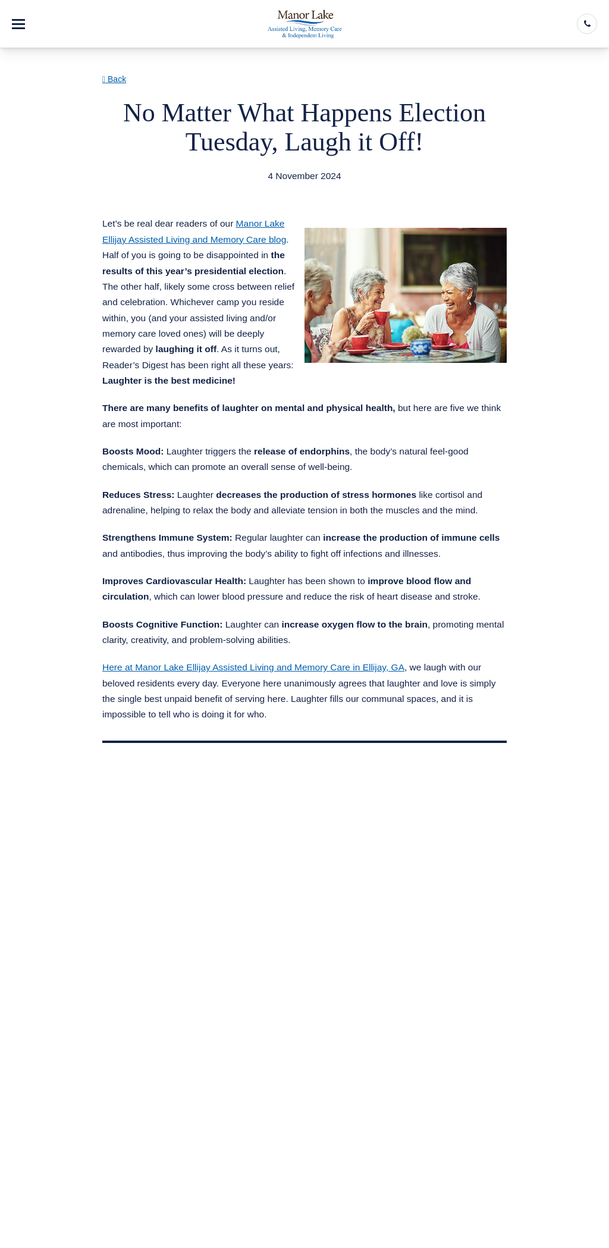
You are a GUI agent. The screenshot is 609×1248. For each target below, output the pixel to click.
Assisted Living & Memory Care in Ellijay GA (208, 191)
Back (114, 79)
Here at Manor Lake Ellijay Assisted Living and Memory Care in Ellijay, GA (253, 667)
